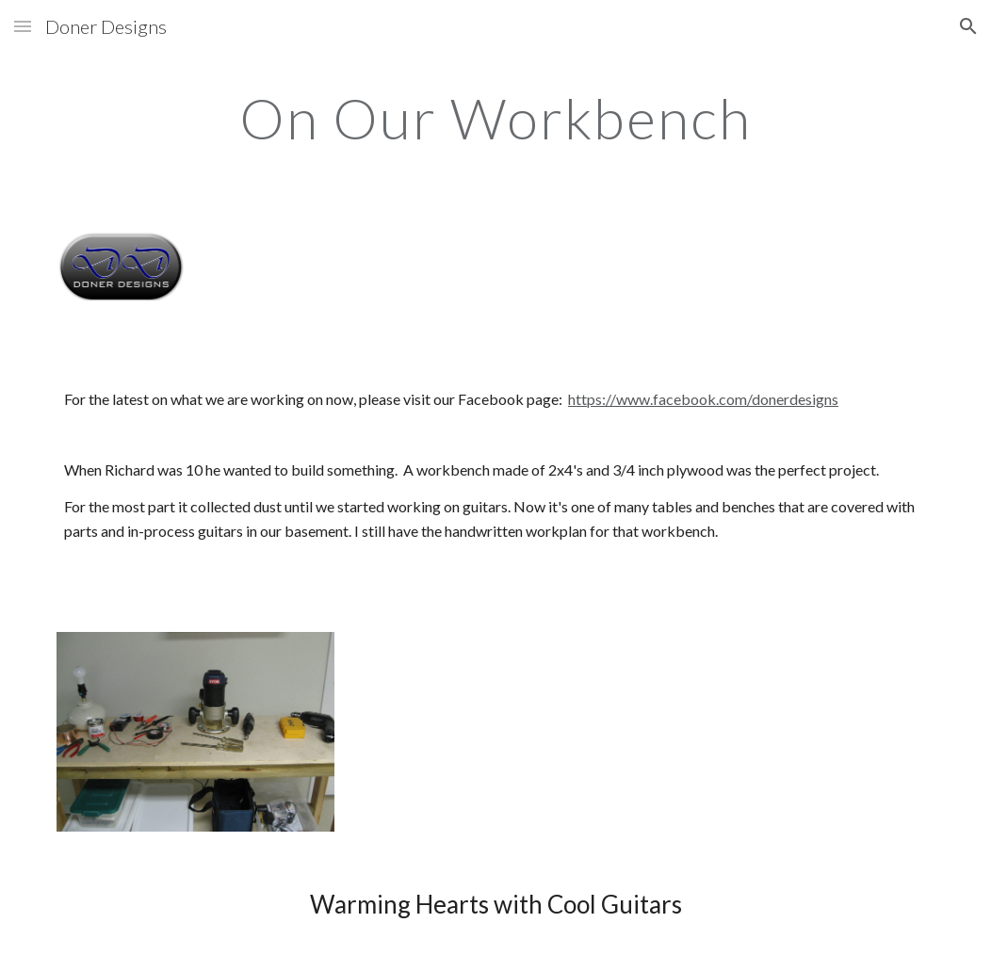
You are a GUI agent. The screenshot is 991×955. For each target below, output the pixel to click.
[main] (495, 117)
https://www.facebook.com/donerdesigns (703, 399)
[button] (22, 26)
